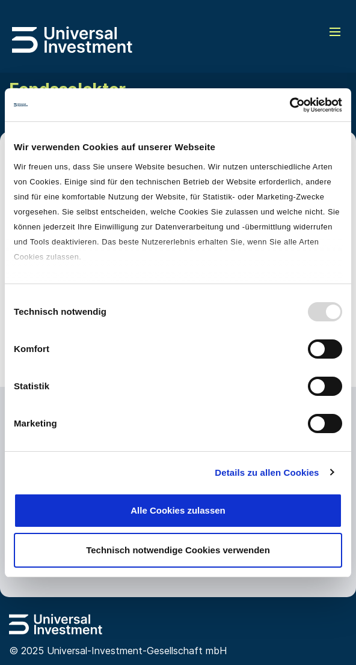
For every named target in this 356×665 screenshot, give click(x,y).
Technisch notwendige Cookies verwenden (178, 550)
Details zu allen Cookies (267, 472)
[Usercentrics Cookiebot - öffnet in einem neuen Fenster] (289, 105)
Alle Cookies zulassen (178, 510)
